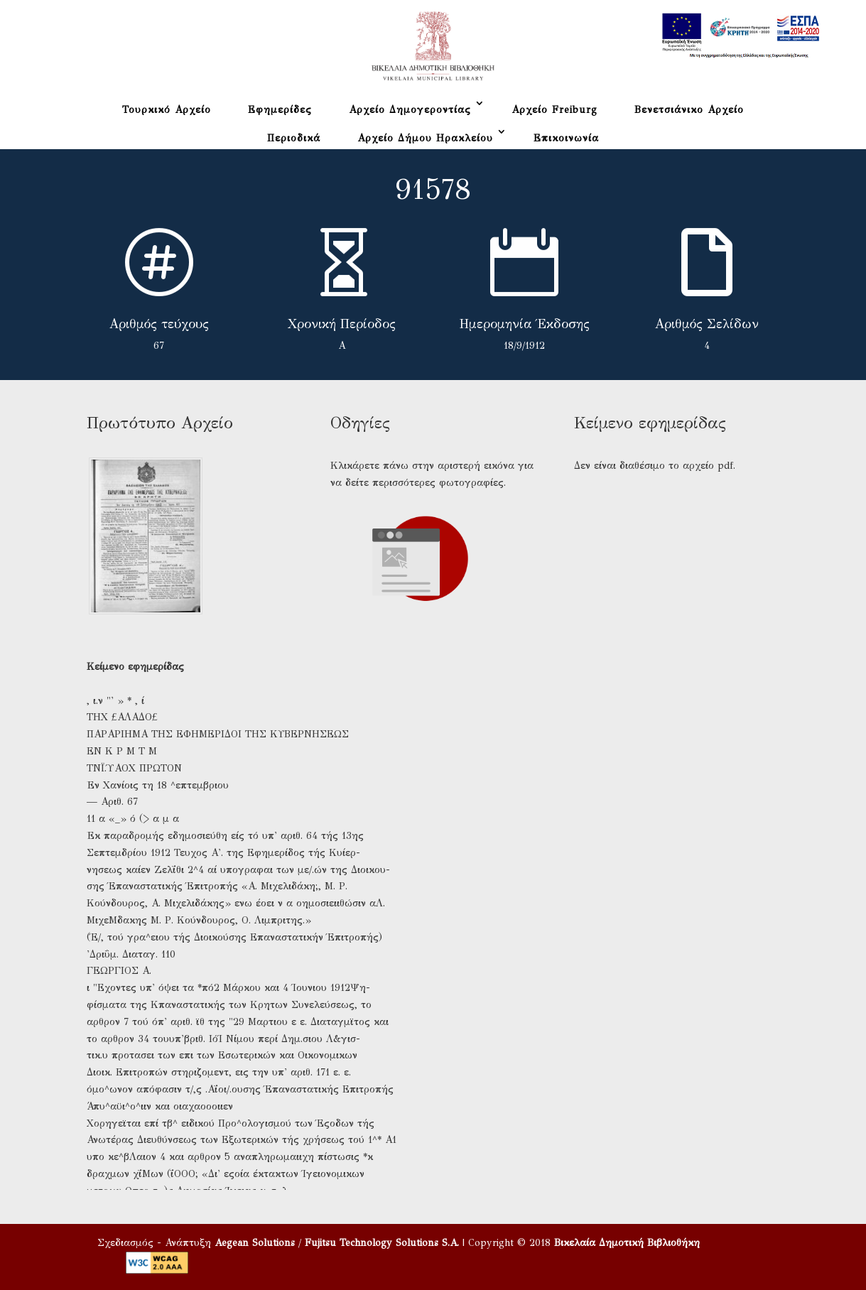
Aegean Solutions (255, 1243)
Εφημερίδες (280, 110)
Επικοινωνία (566, 138)
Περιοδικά (293, 138)
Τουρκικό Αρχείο (166, 110)
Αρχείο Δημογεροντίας (410, 110)
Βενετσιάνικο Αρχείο (689, 110)
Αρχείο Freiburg (554, 110)
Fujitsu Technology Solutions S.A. (382, 1243)
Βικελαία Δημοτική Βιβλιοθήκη (627, 1243)
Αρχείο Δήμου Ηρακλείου (425, 138)
